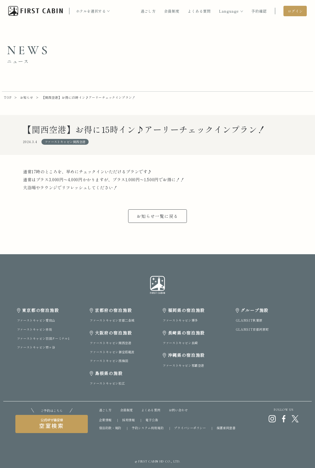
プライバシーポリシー (190, 428)
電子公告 (151, 420)
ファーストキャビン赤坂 (34, 329)
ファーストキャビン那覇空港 (183, 365)
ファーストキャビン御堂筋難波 (112, 352)
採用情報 (128, 420)
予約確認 (259, 11)
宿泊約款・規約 (110, 428)
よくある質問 (199, 11)
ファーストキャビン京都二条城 (112, 320)
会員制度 (171, 11)
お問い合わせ (178, 410)
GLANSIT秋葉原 (249, 320)
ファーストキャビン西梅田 (109, 360)
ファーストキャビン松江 (107, 383)
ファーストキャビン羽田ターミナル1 (43, 338)
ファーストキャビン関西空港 (110, 343)
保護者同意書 (226, 428)
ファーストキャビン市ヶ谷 (36, 347)
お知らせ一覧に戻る (158, 216)
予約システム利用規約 (148, 428)
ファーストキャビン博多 (180, 320)
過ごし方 (148, 11)
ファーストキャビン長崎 (180, 343)
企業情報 (105, 420)
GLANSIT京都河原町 (252, 329)
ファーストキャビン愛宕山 (36, 320)
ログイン (295, 11)
